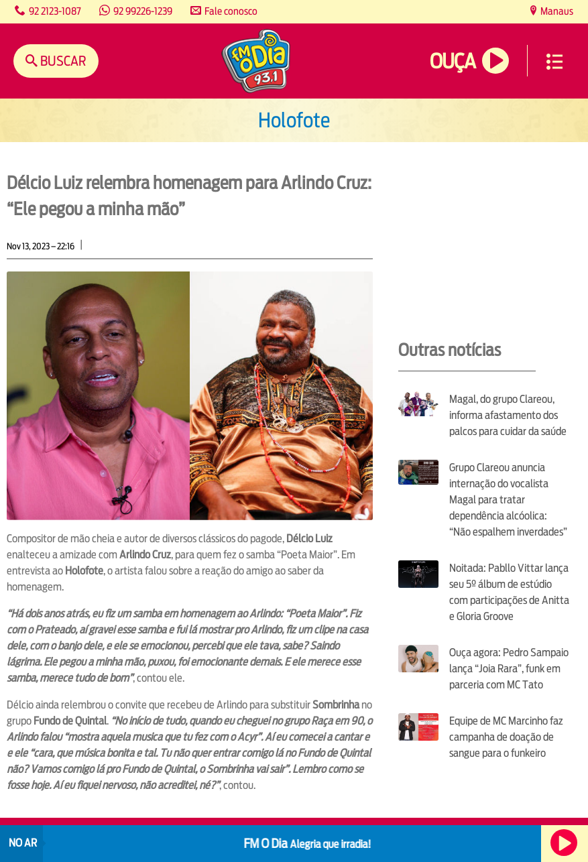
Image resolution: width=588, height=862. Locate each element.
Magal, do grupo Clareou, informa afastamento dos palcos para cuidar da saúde (508, 415)
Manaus (555, 11)
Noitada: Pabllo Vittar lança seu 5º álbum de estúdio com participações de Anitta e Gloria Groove (509, 592)
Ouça (452, 61)
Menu (554, 62)
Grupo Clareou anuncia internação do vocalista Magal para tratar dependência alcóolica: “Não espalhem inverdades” (508, 499)
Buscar (62, 60)
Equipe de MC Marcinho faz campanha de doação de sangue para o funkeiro (506, 737)
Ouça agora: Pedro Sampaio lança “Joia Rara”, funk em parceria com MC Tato (509, 668)
